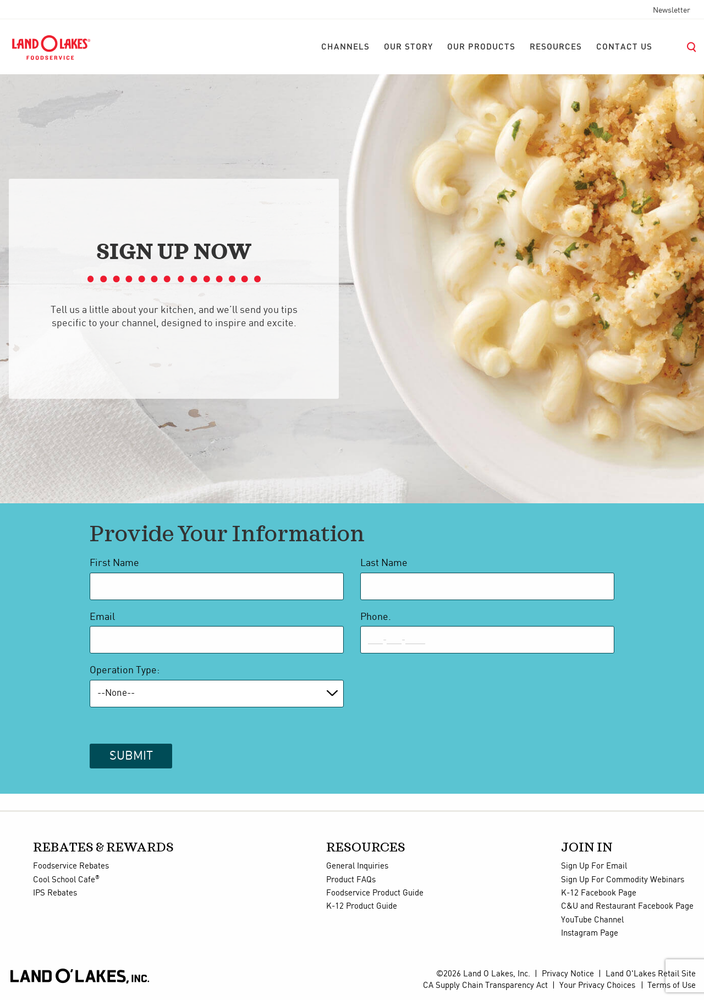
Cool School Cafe (66, 880)
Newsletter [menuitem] (671, 10)
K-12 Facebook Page (598, 893)
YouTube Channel (592, 920)
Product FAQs (351, 880)
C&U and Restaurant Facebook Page (627, 906)
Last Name (384, 563)
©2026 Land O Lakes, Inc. (483, 974)
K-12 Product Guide (361, 906)
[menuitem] (345, 47)
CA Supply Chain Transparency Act (485, 985)
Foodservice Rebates (71, 866)
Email (102, 617)
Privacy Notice (568, 974)
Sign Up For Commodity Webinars (622, 880)
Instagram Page (589, 933)
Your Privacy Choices (597, 985)
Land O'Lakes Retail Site (651, 974)
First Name (114, 563)
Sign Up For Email (594, 866)
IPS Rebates (55, 893)
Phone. (375, 617)
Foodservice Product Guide (375, 893)
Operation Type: (125, 670)
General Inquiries (357, 866)
